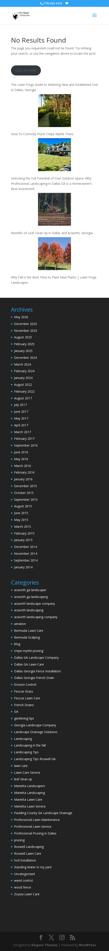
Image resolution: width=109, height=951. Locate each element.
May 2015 (21, 520)
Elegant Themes (44, 945)
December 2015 (25, 486)
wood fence (22, 887)
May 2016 (21, 459)
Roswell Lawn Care (27, 853)
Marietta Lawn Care (28, 799)
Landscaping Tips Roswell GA (35, 759)
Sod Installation (25, 860)
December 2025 (25, 324)
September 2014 (26, 560)
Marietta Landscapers (29, 786)
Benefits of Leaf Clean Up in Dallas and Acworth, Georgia (52, 233)
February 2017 (24, 438)
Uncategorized (24, 874)
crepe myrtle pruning (28, 651)
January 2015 (23, 540)
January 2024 (23, 378)
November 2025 (25, 330)
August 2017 (23, 398)
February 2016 (24, 472)
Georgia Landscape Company (35, 725)
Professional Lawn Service (32, 826)
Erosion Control (25, 684)
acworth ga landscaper (30, 590)
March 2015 (22, 526)
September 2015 (26, 499)
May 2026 (21, 317)
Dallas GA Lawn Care (29, 664)
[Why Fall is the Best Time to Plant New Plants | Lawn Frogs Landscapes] (54, 254)
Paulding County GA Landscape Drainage (43, 813)
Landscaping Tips (26, 752)
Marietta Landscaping (29, 793)
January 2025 (23, 351)
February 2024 (24, 371)
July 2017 (20, 405)
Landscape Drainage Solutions (35, 732)
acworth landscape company (34, 603)
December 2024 (25, 357)
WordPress (87, 945)
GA (16, 711)
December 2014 (25, 547)
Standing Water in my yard (32, 867)
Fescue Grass (23, 691)
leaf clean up (23, 779)
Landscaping (23, 739)
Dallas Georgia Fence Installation (37, 671)
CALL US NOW (25, 70)
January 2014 (23, 567)
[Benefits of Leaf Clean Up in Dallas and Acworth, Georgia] (54, 210)
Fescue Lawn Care (27, 698)
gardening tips (24, 718)
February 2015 (24, 533)
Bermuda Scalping (27, 637)
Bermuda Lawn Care (28, 630)
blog (17, 644)
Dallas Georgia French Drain (34, 678)
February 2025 (24, 344)
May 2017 (21, 418)
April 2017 (21, 425)
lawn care (21, 766)
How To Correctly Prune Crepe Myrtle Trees (42, 134)
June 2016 (21, 452)
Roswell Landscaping (29, 847)
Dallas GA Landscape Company (36, 657)
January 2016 (23, 479)
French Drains (24, 705)
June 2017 (21, 411)
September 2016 (26, 445)
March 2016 (22, 466)
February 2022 (24, 391)
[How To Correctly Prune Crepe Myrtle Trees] (54, 111)
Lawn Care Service (27, 772)
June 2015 (21, 513)
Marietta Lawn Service (30, 806)
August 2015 (23, 506)
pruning (19, 840)
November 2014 (25, 553)
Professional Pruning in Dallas (35, 833)
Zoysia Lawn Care (27, 894)
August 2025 (23, 337)
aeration (20, 624)
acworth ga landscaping (31, 597)
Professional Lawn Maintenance (37, 820)
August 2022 (23, 384)
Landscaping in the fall (30, 745)
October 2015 (24, 493)
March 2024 (22, 364)
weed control (23, 880)
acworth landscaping (28, 610)
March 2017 (22, 432)
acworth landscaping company (35, 617)
